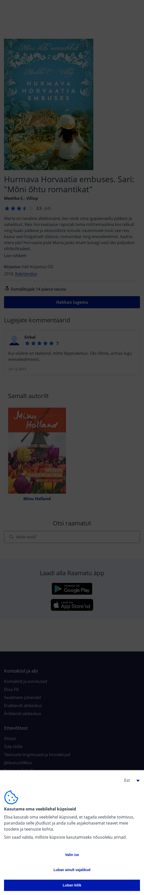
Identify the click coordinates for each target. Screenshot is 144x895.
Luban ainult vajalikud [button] (71, 870)
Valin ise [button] (72, 855)
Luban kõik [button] (72, 885)
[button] (130, 780)
